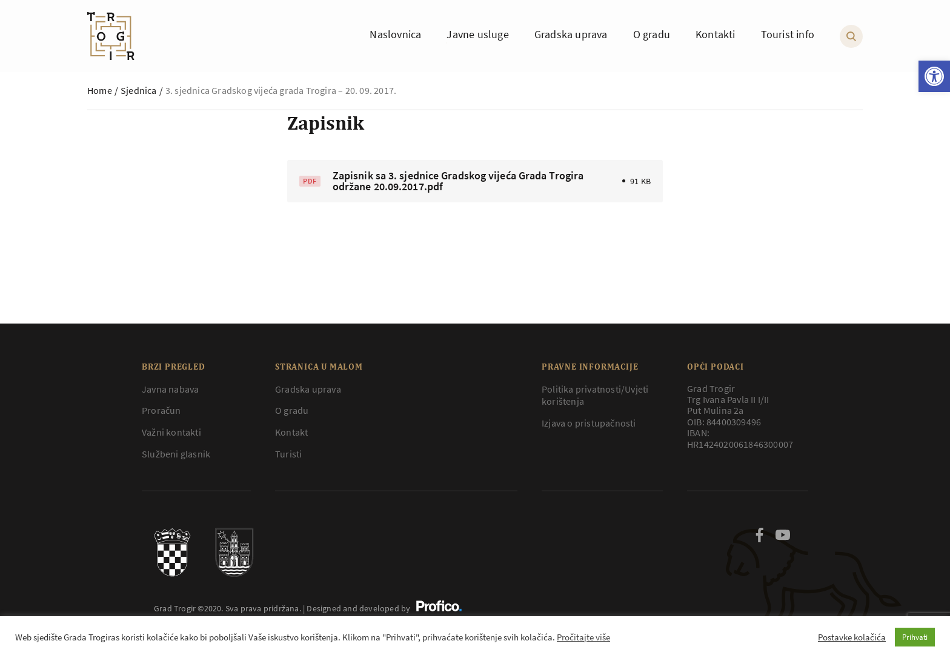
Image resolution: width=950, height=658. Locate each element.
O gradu (291, 410)
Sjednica (139, 90)
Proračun (161, 410)
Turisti (288, 454)
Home (99, 90)
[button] (934, 76)
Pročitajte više (583, 637)
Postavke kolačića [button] (852, 637)
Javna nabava (170, 389)
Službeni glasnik (176, 454)
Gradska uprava (308, 389)
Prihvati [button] (915, 637)
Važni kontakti (171, 432)
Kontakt (291, 432)
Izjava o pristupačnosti (589, 423)
